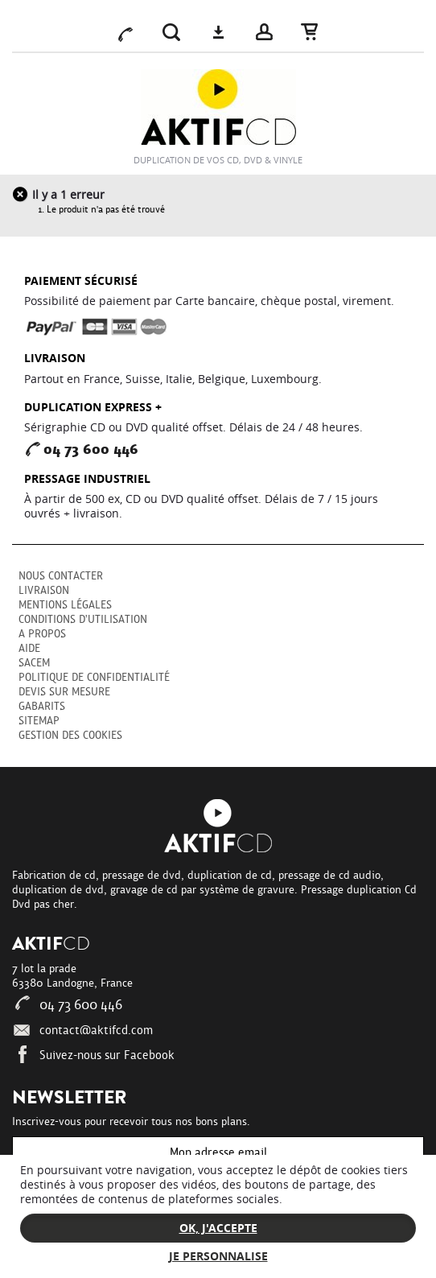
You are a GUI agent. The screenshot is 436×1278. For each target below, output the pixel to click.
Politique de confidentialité (94, 677)
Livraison (44, 590)
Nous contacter (61, 575)
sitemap (39, 720)
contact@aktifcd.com (82, 1030)
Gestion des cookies (70, 735)
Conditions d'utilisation (83, 619)
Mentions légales (65, 604)
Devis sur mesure (64, 691)
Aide (29, 648)
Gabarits (42, 706)
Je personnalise (218, 1256)
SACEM (34, 662)
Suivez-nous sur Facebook (93, 1055)
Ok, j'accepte (218, 1227)
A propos (42, 633)
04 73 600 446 (67, 1005)
